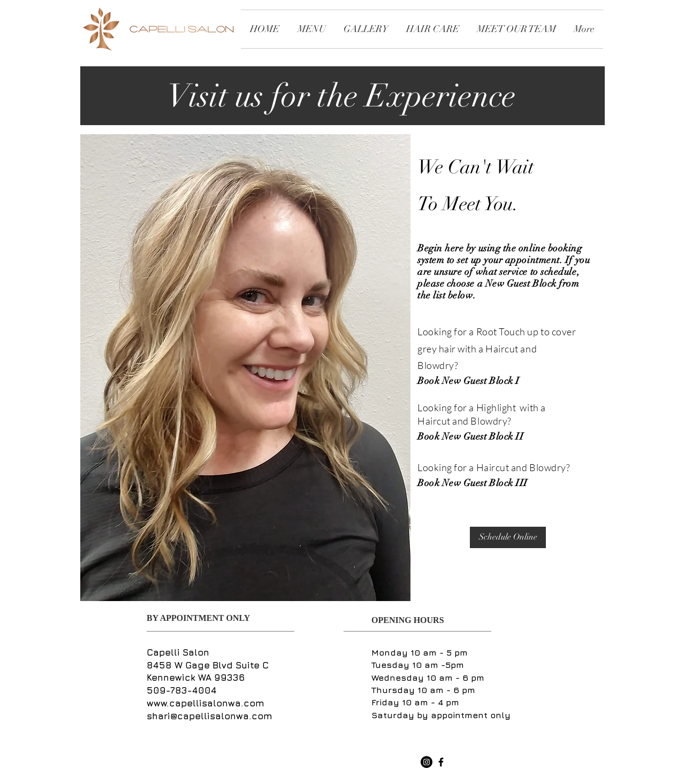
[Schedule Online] (508, 537)
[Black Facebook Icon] (441, 762)
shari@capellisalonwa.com (209, 716)
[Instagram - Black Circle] (426, 762)
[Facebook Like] (389, 762)
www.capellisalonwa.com (205, 703)
